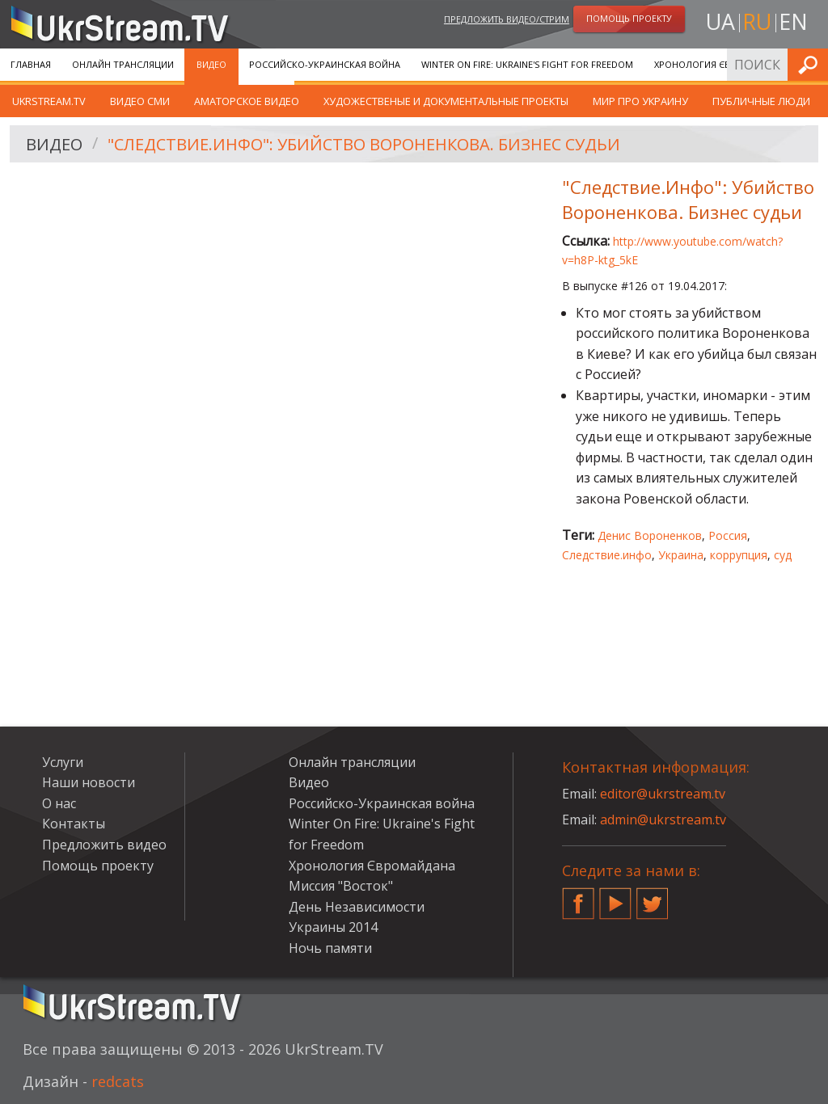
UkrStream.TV (49, 101)
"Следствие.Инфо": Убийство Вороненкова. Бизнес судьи (364, 144)
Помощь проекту (98, 865)
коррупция (738, 555)
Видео (211, 64)
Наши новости (88, 782)
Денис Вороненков (650, 535)
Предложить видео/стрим (506, 19)
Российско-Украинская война (324, 64)
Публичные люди (761, 101)
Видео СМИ (140, 101)
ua (720, 21)
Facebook (578, 897)
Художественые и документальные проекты (445, 101)
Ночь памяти (330, 948)
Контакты (73, 823)
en (793, 21)
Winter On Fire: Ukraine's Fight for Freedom (527, 64)
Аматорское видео (246, 101)
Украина (680, 555)
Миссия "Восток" (341, 886)
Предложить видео (104, 844)
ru (756, 21)
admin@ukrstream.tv (663, 819)
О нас (59, 803)
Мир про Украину (640, 101)
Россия (727, 535)
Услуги (62, 762)
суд (783, 555)
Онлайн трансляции (123, 64)
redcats (117, 1081)
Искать (811, 64)
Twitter (652, 897)
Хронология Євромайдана (720, 64)
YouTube (615, 897)
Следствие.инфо (607, 555)
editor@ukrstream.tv (662, 794)
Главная (31, 64)
